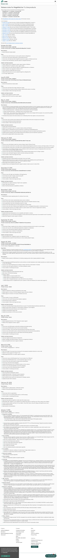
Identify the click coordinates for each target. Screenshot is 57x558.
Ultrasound (3, 534)
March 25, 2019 (6, 37)
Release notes (4, 4)
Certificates (18, 534)
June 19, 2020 (5, 24)
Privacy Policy (34, 534)
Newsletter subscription (21, 537)
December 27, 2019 (6, 28)
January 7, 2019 (6, 40)
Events (17, 539)
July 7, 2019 (5, 34)
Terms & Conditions (35, 533)
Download (33, 530)
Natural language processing (7, 533)
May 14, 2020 (5, 25)
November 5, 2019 (6, 30)
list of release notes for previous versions (14, 43)
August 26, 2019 (6, 33)
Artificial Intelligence (5, 530)
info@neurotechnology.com (36, 540)
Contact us (34, 546)
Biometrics (3, 531)
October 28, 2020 (6, 22)
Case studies (18, 533)
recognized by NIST (27, 249)
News (17, 536)
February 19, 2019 (6, 39)
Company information (20, 530)
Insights (17, 540)
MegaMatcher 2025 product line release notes (12, 18)
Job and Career (19, 542)
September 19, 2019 (7, 31)
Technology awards (20, 531)
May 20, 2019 (5, 36)
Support (32, 531)
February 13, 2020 (6, 27)
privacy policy (5, 552)
